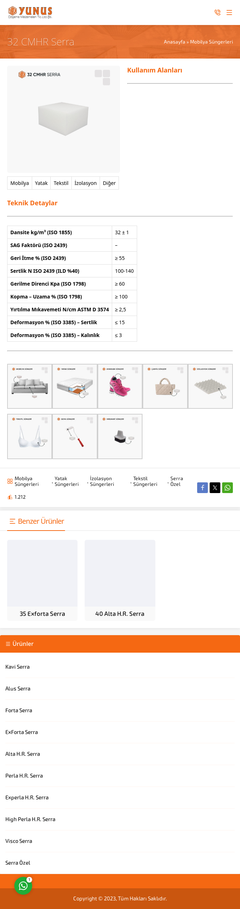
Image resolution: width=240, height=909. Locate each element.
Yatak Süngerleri (67, 481)
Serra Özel (176, 481)
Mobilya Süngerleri (211, 42)
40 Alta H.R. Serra (119, 613)
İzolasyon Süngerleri (102, 481)
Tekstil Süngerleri (145, 481)
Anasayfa (174, 42)
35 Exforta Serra (42, 613)
